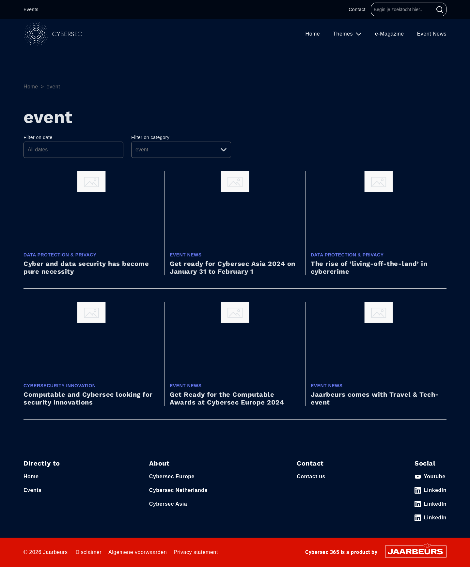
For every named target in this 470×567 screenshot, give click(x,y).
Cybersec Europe (172, 476)
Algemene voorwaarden (137, 552)
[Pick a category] (181, 150)
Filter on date (38, 137)
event (53, 86)
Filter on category (150, 137)
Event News (431, 34)
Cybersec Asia (168, 504)
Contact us (311, 476)
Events (31, 9)
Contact (357, 9)
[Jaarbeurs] (415, 551)
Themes (343, 34)
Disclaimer (88, 552)
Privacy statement (196, 552)
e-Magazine (389, 34)
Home (313, 34)
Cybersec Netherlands (178, 490)
